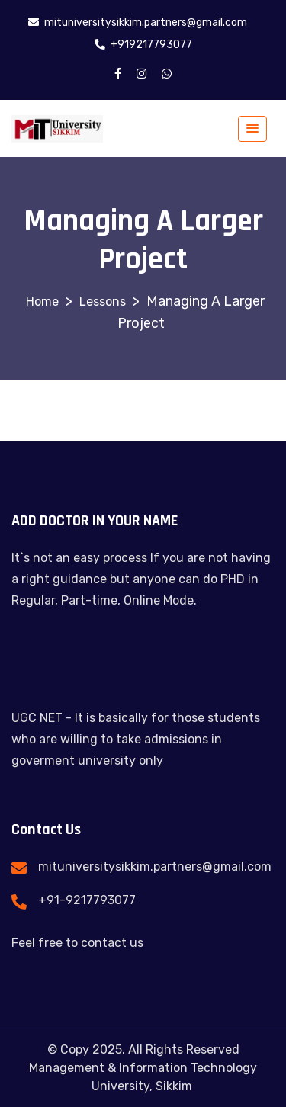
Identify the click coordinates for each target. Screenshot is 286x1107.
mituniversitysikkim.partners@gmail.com (155, 866)
